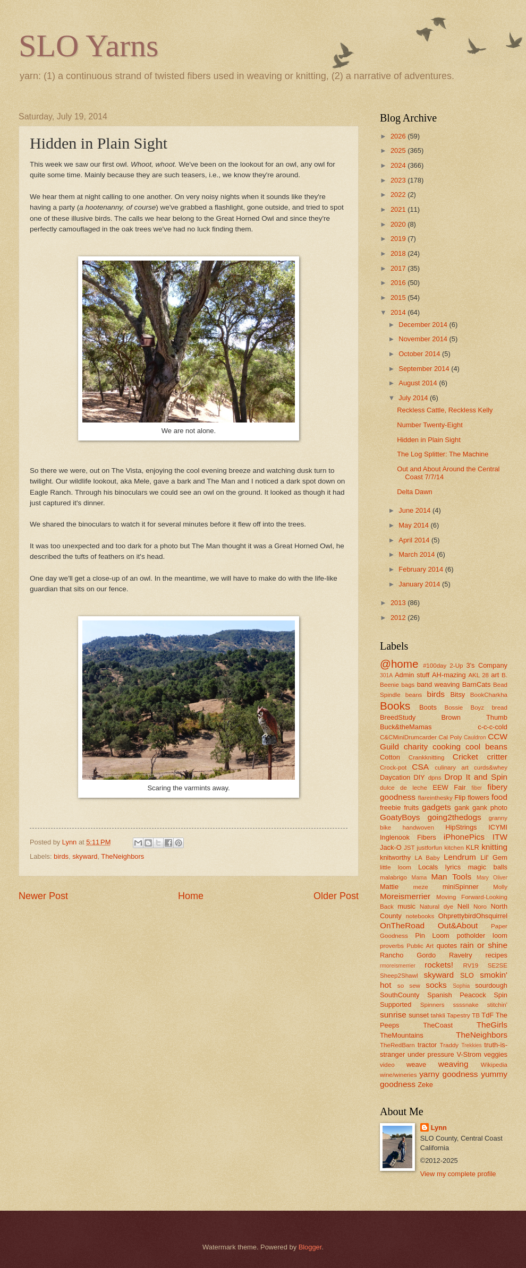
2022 (399, 195)
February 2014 (421, 569)
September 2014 (424, 369)
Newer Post (43, 896)
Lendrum (460, 856)
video (387, 1065)
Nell (463, 906)
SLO (467, 975)
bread (499, 707)
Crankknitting (427, 757)
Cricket (465, 756)
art (495, 675)
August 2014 (418, 383)
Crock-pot (393, 767)
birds (61, 856)
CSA (420, 766)
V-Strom (468, 1054)
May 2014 (414, 525)
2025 (399, 150)
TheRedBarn (397, 1045)
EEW (440, 787)
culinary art (452, 767)
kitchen (454, 847)
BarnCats (476, 684)
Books (395, 706)
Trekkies (471, 1045)
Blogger (310, 1247)
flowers (478, 797)
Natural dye (437, 906)
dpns (435, 777)
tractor (427, 1045)
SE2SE (497, 965)
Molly (500, 887)
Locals (428, 867)
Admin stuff (412, 675)
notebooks (420, 916)
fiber (476, 788)
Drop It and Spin (475, 776)
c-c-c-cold (492, 727)
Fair (459, 787)
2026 (399, 136)
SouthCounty (399, 995)
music (406, 906)
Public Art (420, 946)
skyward (84, 856)
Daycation (395, 777)
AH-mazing (449, 675)
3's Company (486, 665)
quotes (447, 946)
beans (413, 695)
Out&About (458, 925)
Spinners (432, 1005)
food (499, 796)
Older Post (336, 896)
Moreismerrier (405, 896)
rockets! (439, 964)
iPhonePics (464, 836)
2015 (399, 297)
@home (399, 664)
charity (416, 746)
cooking (446, 746)
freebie (390, 808)
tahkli (438, 1015)
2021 (399, 209)
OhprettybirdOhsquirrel (472, 916)
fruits (411, 808)
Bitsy (457, 694)
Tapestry (458, 1015)
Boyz (477, 707)
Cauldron (475, 737)
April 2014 (414, 540)
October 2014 (420, 354)
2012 (399, 618)
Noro (480, 906)
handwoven (418, 827)
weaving (453, 1063)
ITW (500, 836)
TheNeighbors (122, 856)
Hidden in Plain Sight (429, 440)
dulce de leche (403, 787)
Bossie (453, 707)
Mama (419, 878)
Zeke (425, 1085)
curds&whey (490, 767)
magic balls (487, 867)
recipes (496, 955)
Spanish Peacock (456, 995)
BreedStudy (397, 717)
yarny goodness (448, 1074)
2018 (399, 253)
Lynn (439, 1128)
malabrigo (393, 877)
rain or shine (483, 945)
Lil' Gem (493, 857)
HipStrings (461, 827)
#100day (434, 665)
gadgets (436, 807)
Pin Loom (432, 935)
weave (416, 1064)
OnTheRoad (402, 925)
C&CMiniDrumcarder (408, 737)
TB (476, 1015)
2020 (399, 224)
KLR (472, 847)
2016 (399, 283)
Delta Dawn (414, 492)
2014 (399, 312)
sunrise (393, 1014)
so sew (408, 985)
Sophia (461, 986)
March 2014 (417, 554)
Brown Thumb (474, 717)
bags (407, 685)
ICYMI (497, 827)
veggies (495, 1054)
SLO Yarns (88, 45)
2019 (399, 239)
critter (497, 756)
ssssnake (465, 1005)
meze (420, 887)
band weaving (438, 684)
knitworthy (395, 857)
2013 (399, 603)
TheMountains (401, 1035)
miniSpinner (461, 887)
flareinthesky (435, 798)
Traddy (449, 1045)
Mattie (389, 887)
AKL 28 (478, 675)
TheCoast (438, 1025)
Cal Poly (450, 737)
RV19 (471, 965)
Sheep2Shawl (399, 975)
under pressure (431, 1054)
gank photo (489, 808)
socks (436, 984)
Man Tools (451, 876)
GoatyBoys (400, 817)
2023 (399, 180)
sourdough (491, 985)
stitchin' (497, 1005)
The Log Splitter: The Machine (442, 454)
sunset (419, 1015)
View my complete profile (458, 1174)
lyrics (453, 867)
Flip (459, 797)
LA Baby (427, 858)
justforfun (430, 847)
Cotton (390, 757)
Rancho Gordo (408, 955)
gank (461, 808)
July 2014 (414, 398)
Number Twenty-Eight (430, 425)
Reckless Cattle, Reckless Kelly (445, 410)
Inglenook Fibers (408, 837)
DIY (419, 777)
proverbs (392, 946)
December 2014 (423, 325)
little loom (395, 867)
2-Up (456, 665)
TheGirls (492, 1024)
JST (409, 847)
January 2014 (420, 584)
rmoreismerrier (397, 966)
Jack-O (391, 847)
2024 (399, 165)
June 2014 (415, 510)
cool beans (486, 746)
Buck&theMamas (405, 727)
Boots (428, 707)
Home (190, 896)
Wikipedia (494, 1065)
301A (386, 675)
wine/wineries (398, 1075)
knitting (494, 846)
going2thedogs (454, 817)
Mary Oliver (492, 878)
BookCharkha (488, 695)
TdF (487, 1015)
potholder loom (482, 935)
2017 (399, 268)
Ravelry (460, 955)
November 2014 (423, 339)
